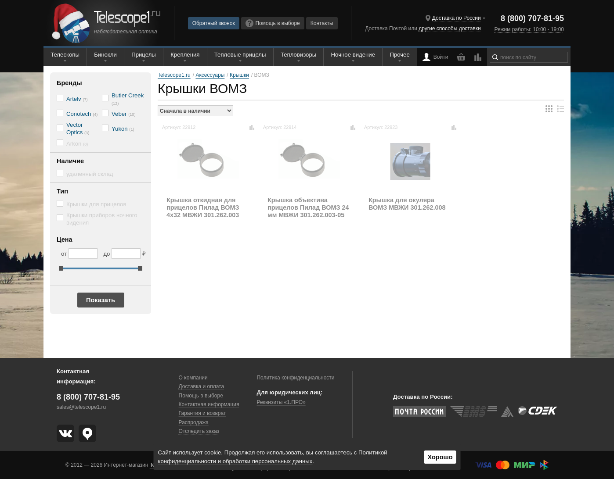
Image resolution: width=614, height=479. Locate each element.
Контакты (322, 23)
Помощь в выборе (273, 23)
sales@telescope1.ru (81, 407)
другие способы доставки (449, 28)
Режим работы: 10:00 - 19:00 (529, 29)
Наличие (70, 160)
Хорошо (439, 457)
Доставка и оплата (201, 386)
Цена (64, 239)
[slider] (61, 268)
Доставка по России (456, 18)
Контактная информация (209, 404)
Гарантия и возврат (202, 413)
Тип (62, 191)
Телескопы (65, 54)
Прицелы (143, 54)
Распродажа (194, 422)
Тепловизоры (298, 54)
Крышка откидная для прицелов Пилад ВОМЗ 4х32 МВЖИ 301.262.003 (202, 208)
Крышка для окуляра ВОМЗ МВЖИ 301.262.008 (406, 204)
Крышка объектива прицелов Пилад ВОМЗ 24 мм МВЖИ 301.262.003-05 (308, 208)
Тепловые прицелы (240, 54)
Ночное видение (353, 54)
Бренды (69, 82)
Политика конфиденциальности (295, 378)
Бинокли (105, 54)
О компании (193, 378)
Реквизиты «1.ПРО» (280, 402)
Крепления (184, 54)
